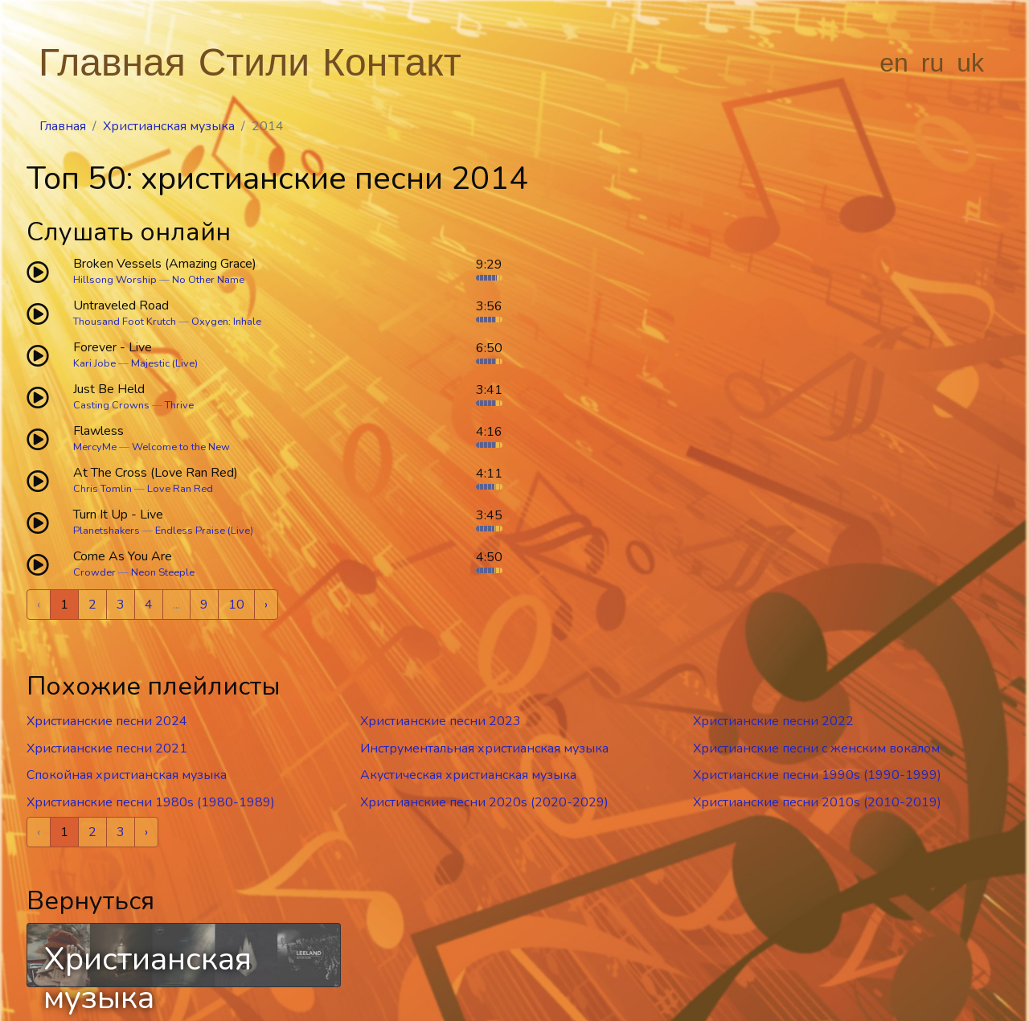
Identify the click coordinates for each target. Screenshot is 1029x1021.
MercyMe (95, 447)
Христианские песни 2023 (440, 721)
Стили (254, 62)
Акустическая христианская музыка (468, 775)
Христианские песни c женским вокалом (816, 748)
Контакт (391, 62)
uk (970, 62)
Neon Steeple (163, 572)
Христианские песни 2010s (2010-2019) (817, 802)
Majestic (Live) (164, 363)
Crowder (94, 572)
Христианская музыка (169, 126)
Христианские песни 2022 (773, 721)
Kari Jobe (94, 363)
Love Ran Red (180, 489)
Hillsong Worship (115, 280)
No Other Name (208, 280)
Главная (112, 62)
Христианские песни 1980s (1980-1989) (151, 802)
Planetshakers (106, 530)
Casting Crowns (111, 405)
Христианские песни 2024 (107, 721)
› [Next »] (266, 604)
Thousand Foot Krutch (124, 321)
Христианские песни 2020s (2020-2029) (484, 802)
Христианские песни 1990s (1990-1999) (817, 775)
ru (932, 62)
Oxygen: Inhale (226, 321)
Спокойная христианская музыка (127, 775)
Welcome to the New (181, 447)
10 (236, 604)
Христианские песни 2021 (107, 748)
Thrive (179, 405)
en (893, 62)
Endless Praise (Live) (204, 530)
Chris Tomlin (102, 489)
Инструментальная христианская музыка (484, 748)
